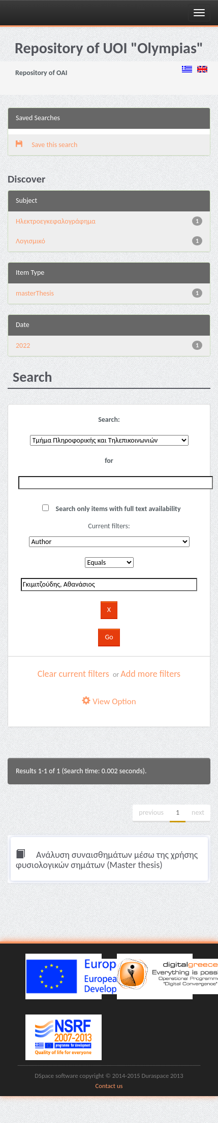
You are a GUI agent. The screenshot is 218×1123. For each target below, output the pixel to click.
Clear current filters (73, 673)
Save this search (46, 144)
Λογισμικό (30, 241)
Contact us (109, 1086)
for (109, 460)
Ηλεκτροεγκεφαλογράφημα (56, 221)
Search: (109, 419)
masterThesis (35, 293)
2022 (23, 345)
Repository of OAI (41, 72)
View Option (109, 701)
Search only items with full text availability (111, 508)
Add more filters (150, 673)
